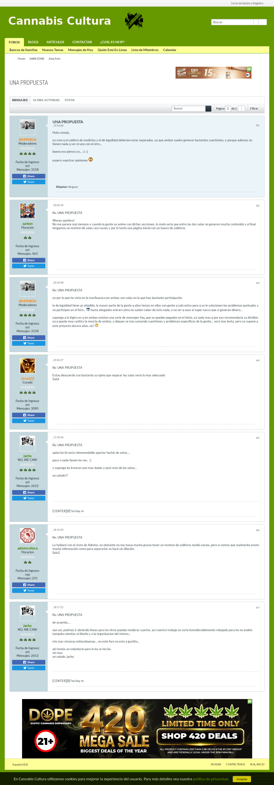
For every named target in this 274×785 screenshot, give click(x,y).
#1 (258, 125)
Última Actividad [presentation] (46, 100)
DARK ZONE (37, 58)
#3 (258, 283)
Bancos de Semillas (23, 50)
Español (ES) (22, 764)
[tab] (19, 100)
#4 (258, 360)
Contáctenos (235, 764)
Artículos (55, 42)
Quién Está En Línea (112, 50)
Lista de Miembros (144, 50)
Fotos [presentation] (69, 100)
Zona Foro (54, 58)
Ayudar (216, 764)
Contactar (82, 42)
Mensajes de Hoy (80, 50)
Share (29, 176)
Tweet (28, 182)
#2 (258, 205)
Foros (14, 42)
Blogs (33, 42)
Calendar (169, 50)
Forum (21, 58)
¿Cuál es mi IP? (112, 42)
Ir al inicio (257, 764)
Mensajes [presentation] (20, 100)
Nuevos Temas (52, 50)
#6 (258, 530)
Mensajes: (23, 169)
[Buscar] (234, 22)
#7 (258, 607)
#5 (258, 438)
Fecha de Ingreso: (27, 162)
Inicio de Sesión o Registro (248, 3)
